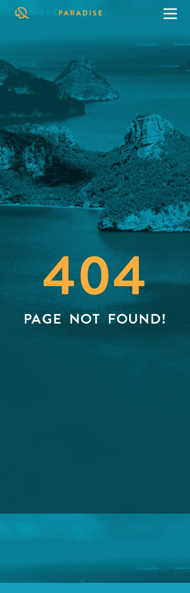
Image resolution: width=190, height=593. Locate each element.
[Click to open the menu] (170, 14)
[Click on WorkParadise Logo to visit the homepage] (68, 13)
